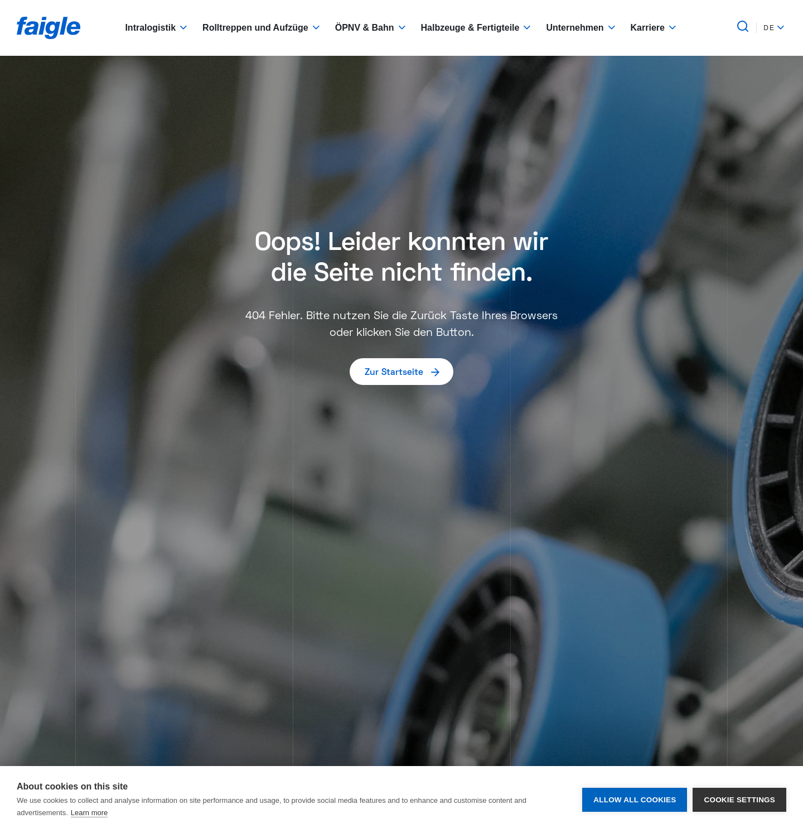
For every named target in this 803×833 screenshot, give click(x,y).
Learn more (89, 812)
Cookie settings (739, 800)
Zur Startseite (403, 371)
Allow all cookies (634, 800)
